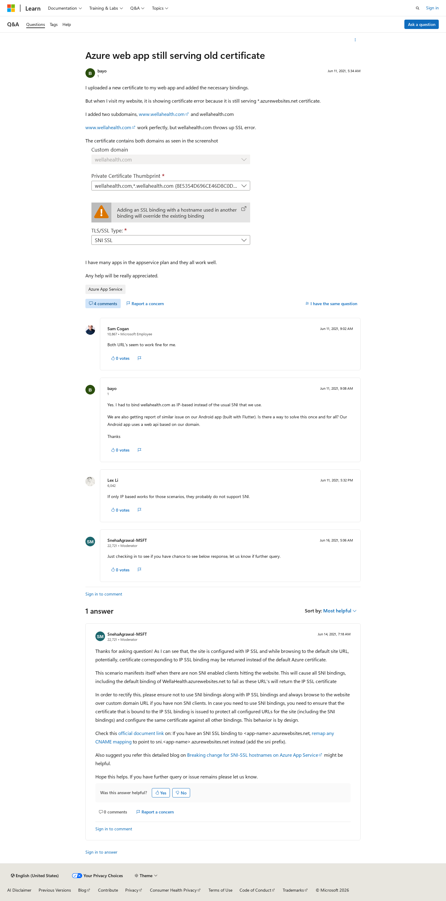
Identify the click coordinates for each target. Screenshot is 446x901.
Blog (82, 890)
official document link (141, 733)
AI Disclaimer (19, 890)
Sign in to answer (101, 852)
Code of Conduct (255, 890)
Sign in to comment (103, 594)
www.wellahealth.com (162, 114)
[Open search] (418, 8)
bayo (102, 71)
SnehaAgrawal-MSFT (127, 540)
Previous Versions (55, 890)
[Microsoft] (11, 8)
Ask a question (421, 24)
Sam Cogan (118, 328)
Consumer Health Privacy (173, 890)
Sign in (432, 8)
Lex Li (112, 480)
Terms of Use (220, 890)
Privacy (132, 890)
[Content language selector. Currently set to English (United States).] (34, 875)
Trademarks (293, 890)
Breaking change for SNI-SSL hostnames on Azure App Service (252, 755)
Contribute (108, 890)
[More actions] (355, 40)
